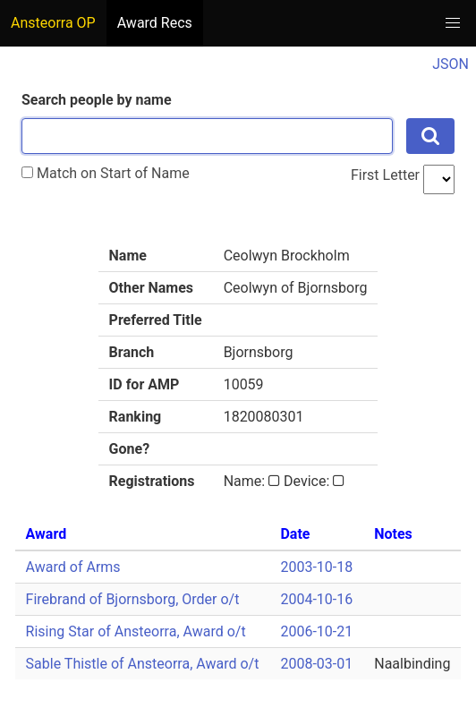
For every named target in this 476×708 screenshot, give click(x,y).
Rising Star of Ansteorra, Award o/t (136, 631)
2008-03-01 (316, 663)
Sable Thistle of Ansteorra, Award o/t (142, 663)
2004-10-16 (316, 599)
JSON (450, 64)
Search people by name (96, 99)
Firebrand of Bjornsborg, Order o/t (133, 599)
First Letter (385, 174)
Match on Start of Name (105, 173)
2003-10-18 (316, 567)
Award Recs (154, 22)
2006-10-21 (316, 631)
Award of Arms (73, 567)
